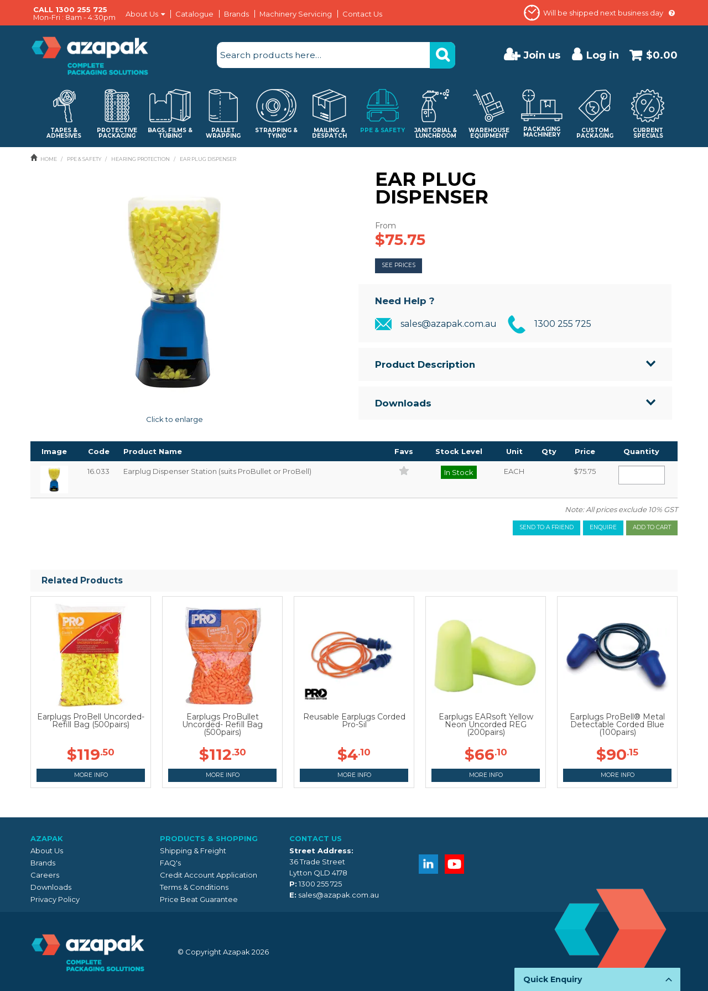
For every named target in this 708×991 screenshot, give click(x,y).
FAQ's (170, 862)
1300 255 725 (562, 324)
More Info (91, 775)
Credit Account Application (208, 874)
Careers (44, 874)
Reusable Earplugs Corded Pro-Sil (354, 720)
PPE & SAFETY (84, 159)
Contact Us (362, 14)
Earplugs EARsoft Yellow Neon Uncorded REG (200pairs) (486, 724)
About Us (142, 14)
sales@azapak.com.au (448, 324)
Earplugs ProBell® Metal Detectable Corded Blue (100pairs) (617, 724)
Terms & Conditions (194, 887)
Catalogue (194, 14)
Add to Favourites (404, 470)
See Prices (398, 265)
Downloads (403, 403)
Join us (541, 55)
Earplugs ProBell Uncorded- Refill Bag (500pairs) (90, 720)
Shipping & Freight (193, 850)
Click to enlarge (174, 419)
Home (48, 159)
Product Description (425, 364)
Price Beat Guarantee (199, 899)
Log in (602, 55)
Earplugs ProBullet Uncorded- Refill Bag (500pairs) (222, 724)
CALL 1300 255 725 (70, 9)
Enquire (603, 527)
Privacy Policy (55, 899)
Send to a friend (546, 527)
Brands (236, 14)
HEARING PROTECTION (140, 159)
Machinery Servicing (295, 14)
